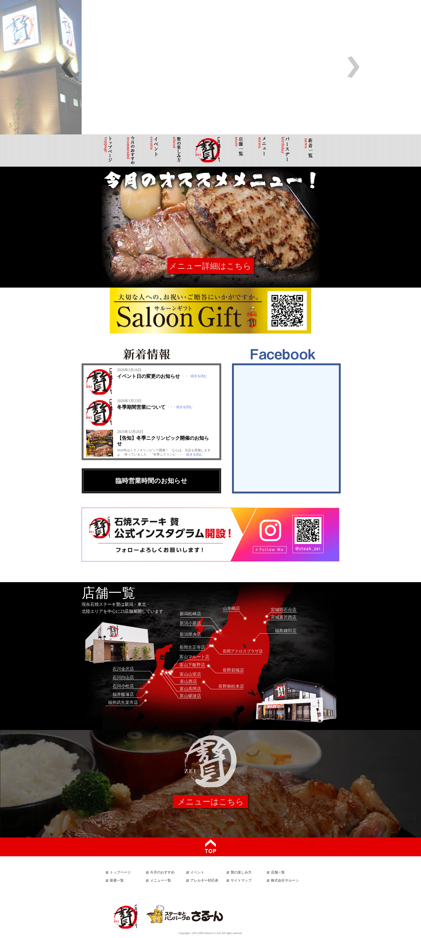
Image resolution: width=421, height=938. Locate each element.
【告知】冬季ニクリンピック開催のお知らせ (163, 441)
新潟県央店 (190, 634)
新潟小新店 (190, 623)
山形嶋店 (231, 608)
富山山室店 (190, 674)
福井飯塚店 (123, 694)
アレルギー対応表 (204, 880)
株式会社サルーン (285, 880)
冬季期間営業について (141, 407)
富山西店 (188, 681)
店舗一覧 (278, 872)
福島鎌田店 (285, 630)
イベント (197, 872)
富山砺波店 (190, 695)
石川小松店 (123, 686)
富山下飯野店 (192, 665)
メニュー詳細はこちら (210, 266)
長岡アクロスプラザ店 (243, 651)
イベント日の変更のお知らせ (148, 376)
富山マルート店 (194, 656)
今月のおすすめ (162, 872)
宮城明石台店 (283, 609)
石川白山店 (123, 677)
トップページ (120, 872)
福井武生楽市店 (123, 702)
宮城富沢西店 (283, 617)
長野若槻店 (233, 670)
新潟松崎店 (190, 613)
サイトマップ (241, 880)
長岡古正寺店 (192, 647)
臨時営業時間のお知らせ (151, 480)
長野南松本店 (231, 686)
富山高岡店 (190, 688)
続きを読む (199, 376)
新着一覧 (117, 880)
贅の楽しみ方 (241, 872)
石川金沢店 (123, 669)
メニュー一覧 (160, 880)
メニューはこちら (210, 801)
